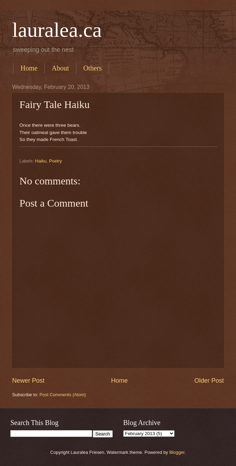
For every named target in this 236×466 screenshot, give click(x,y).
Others (92, 68)
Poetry (55, 161)
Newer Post (28, 380)
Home (28, 68)
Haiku (41, 161)
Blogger (177, 452)
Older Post (209, 380)
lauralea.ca (57, 29)
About (60, 68)
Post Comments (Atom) (63, 394)
